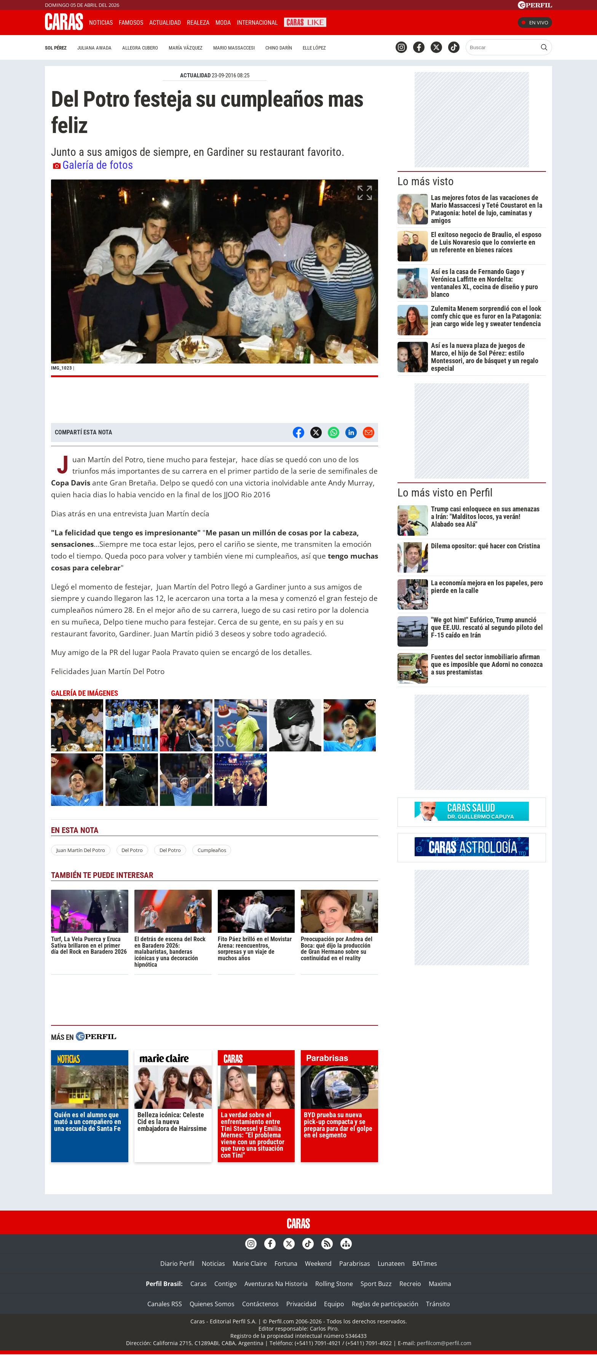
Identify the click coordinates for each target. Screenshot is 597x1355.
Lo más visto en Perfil (445, 492)
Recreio (410, 1284)
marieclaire (173, 1059)
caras (256, 1059)
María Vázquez (186, 48)
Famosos (131, 22)
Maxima (440, 1284)
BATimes (424, 1263)
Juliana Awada (94, 48)
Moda (223, 22)
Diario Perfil (177, 1263)
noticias (89, 1059)
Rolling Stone (334, 1284)
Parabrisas (354, 1263)
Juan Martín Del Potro (80, 850)
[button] (214, 278)
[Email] (368, 432)
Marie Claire (250, 1263)
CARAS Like (305, 21)
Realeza (198, 22)
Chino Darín (278, 48)
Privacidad (301, 1304)
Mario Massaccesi (234, 48)
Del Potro (132, 850)
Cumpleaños (212, 850)
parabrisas (339, 1059)
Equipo (334, 1304)
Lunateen (391, 1263)
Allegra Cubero (140, 48)
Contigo (225, 1284)
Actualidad (165, 22)
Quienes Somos (212, 1304)
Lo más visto (425, 181)
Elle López (314, 48)
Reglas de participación (385, 1304)
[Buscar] (502, 47)
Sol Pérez (56, 48)
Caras (198, 1284)
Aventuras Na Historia (276, 1284)
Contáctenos (260, 1304)
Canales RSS (164, 1304)
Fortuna (286, 1263)
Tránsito (438, 1304)
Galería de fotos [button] (93, 165)
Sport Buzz (376, 1284)
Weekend (318, 1263)
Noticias (101, 22)
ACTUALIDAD (195, 75)
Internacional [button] (257, 22)
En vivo (535, 22)
